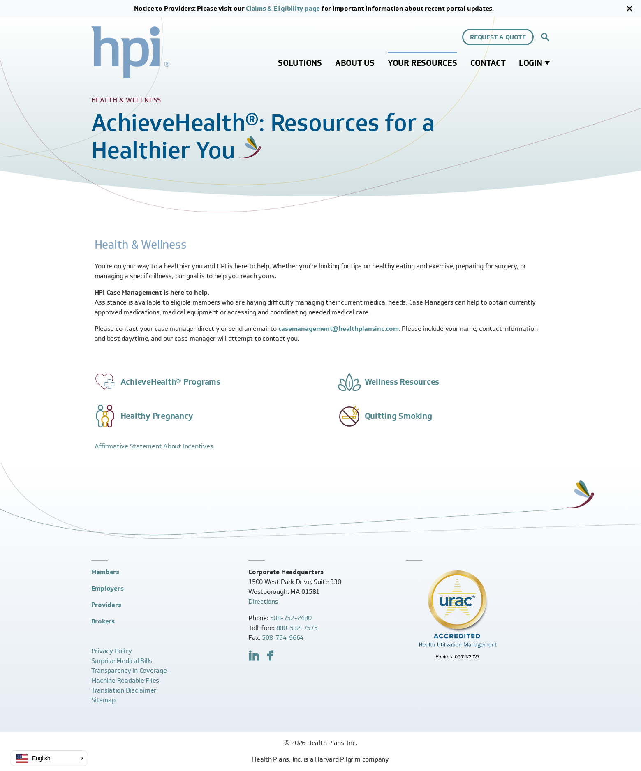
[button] (49, 758)
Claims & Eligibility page (283, 8)
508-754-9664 (282, 637)
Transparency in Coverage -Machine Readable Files (131, 675)
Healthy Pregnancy (156, 416)
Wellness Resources (402, 382)
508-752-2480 (291, 618)
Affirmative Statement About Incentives (154, 446)
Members (105, 572)
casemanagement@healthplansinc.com (338, 328)
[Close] (629, 8)
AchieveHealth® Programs (170, 382)
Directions (263, 601)
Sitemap (103, 700)
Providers (106, 604)
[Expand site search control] (545, 37)
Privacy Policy (111, 651)
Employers (107, 588)
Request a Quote (497, 37)
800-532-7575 (297, 627)
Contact (488, 63)
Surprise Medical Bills (122, 660)
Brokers (103, 621)
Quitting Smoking (398, 416)
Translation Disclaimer (124, 690)
